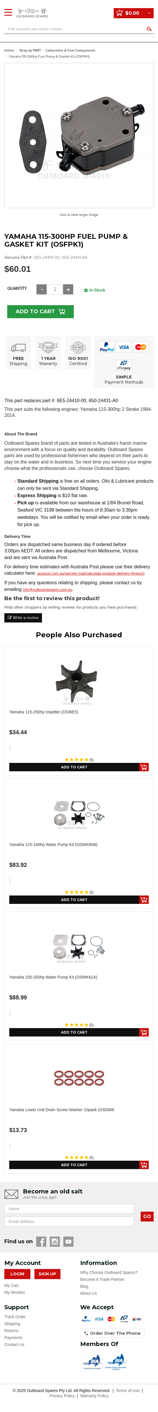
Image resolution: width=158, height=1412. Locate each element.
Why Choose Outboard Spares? (108, 1272)
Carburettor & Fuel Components (70, 50)
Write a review (23, 617)
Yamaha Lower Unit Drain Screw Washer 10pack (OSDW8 (61, 1109)
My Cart (11, 1285)
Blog (84, 1286)
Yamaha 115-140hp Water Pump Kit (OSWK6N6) (53, 844)
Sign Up (47, 1274)
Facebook (41, 1242)
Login (17, 1274)
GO (147, 1216)
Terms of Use (127, 1390)
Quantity (17, 288)
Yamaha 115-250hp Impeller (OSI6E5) (43, 712)
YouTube (68, 1242)
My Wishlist (14, 1292)
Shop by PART (30, 50)
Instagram (55, 1242)
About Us (88, 1293)
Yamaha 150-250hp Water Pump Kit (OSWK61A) (53, 977)
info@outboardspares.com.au (47, 589)
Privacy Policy (62, 1395)
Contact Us (14, 1344)
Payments (13, 1337)
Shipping (12, 1323)
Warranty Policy (94, 1395)
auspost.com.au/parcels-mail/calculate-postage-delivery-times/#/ (90, 573)
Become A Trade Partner (102, 1279)
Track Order (15, 1316)
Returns (11, 1330)
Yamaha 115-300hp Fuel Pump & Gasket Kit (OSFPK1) (49, 56)
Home (9, 50)
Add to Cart (35, 311)
